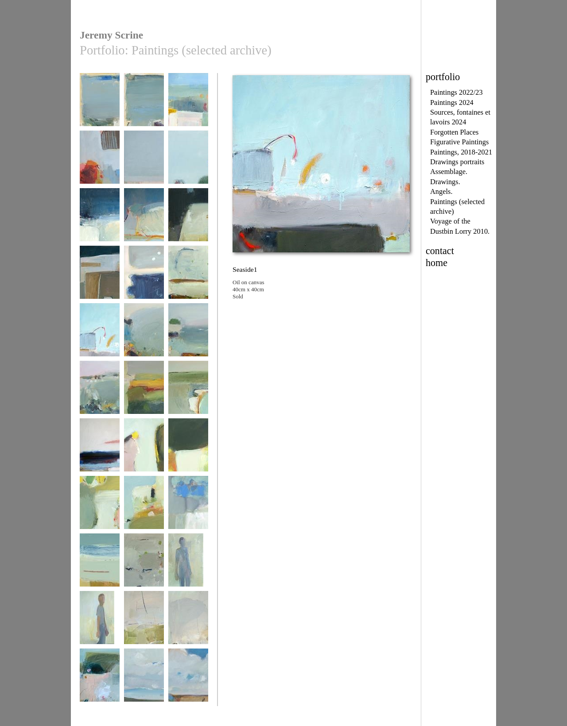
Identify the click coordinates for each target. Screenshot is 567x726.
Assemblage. (448, 171)
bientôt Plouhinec (188, 104)
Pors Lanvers (100, 449)
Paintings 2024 (452, 102)
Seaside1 (100, 334)
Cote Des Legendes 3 (144, 337)
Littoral (188, 391)
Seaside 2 (188, 276)
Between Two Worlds (100, 279)
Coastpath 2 (100, 219)
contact (440, 250)
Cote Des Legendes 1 (188, 337)
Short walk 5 (144, 506)
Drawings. (445, 182)
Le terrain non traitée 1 (188, 682)
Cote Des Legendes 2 (100, 395)
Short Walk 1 (144, 449)
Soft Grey (144, 564)
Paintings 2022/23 (456, 92)
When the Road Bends (188, 222)
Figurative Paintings (459, 142)
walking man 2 (100, 622)
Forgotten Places (454, 132)
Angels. (441, 191)
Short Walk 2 (188, 449)
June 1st (144, 391)
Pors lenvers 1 (144, 104)
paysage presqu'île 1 (188, 510)
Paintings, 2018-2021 (461, 152)
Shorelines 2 (100, 564)
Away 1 (144, 622)
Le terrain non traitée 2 (144, 682)
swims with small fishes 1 (144, 222)
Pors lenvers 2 (100, 104)
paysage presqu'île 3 (144, 164)
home (436, 262)
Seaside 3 (144, 276)
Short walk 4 (100, 506)
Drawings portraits (457, 162)
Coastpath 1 (188, 161)
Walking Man (188, 564)
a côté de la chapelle (100, 164)
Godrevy (100, 679)
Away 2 (188, 622)
